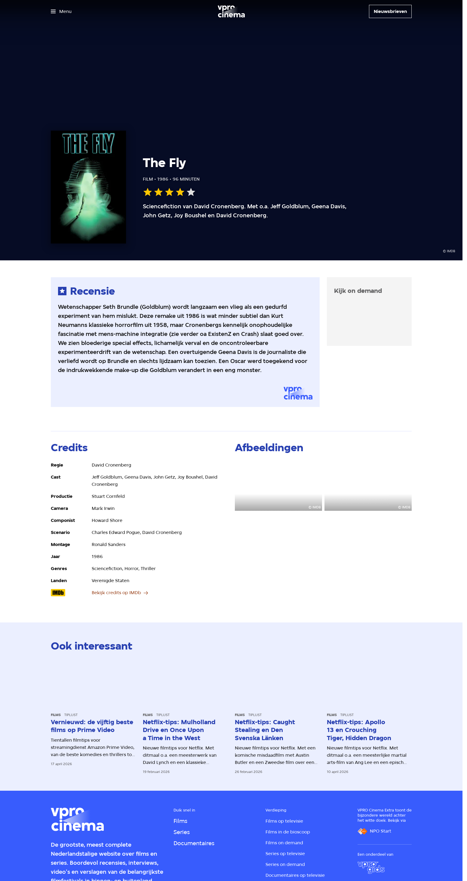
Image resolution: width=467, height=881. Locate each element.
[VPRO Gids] (371, 868)
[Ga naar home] (231, 11)
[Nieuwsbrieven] (390, 11)
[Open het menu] (61, 11)
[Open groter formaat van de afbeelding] (278, 485)
